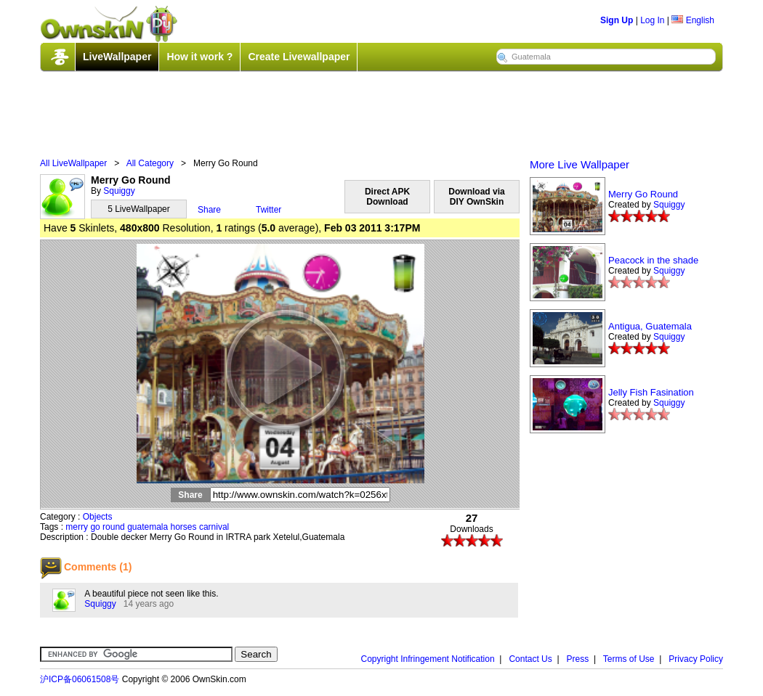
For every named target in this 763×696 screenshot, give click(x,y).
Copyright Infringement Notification (428, 659)
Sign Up (616, 20)
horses (184, 527)
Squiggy (118, 191)
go (95, 527)
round (113, 527)
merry (76, 527)
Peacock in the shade (653, 260)
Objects (98, 517)
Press (578, 659)
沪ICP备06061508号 (79, 679)
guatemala (147, 527)
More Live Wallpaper (579, 164)
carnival (214, 527)
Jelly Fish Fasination (651, 392)
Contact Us (530, 659)
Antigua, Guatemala (650, 326)
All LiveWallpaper (73, 163)
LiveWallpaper (117, 56)
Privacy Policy (696, 659)
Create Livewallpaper (299, 56)
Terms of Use (629, 659)
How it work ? (199, 56)
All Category (150, 163)
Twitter (268, 210)
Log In (652, 20)
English (692, 20)
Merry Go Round (643, 194)
